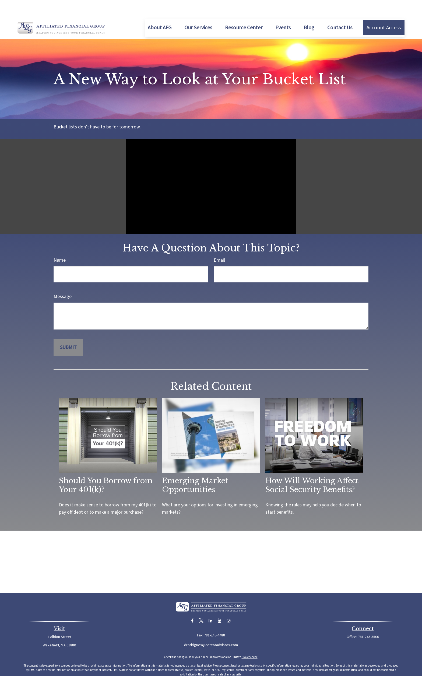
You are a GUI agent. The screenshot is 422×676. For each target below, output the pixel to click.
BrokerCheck (250, 641)
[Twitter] (201, 604)
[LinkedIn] (210, 604)
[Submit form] (68, 331)
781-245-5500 (368, 621)
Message (63, 280)
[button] (159, 11)
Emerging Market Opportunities (195, 469)
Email (219, 244)
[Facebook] (192, 604)
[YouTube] (219, 604)
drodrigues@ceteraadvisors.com (211, 629)
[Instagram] (229, 604)
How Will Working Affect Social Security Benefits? (311, 469)
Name (60, 244)
